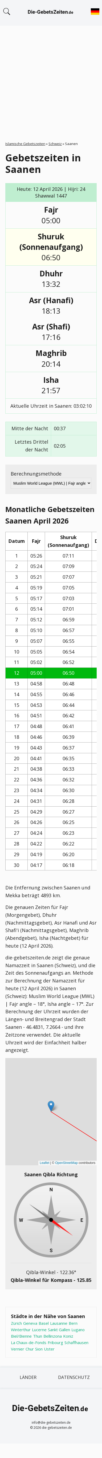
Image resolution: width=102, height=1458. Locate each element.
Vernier (17, 1349)
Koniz (68, 1336)
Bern (73, 1323)
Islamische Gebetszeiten (25, 143)
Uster (49, 1349)
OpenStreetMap (66, 1163)
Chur (30, 1349)
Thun (37, 1336)
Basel (44, 1323)
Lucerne (39, 1329)
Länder (28, 1377)
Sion (39, 1349)
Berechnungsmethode (36, 473)
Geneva (30, 1323)
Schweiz (55, 143)
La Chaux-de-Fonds (28, 1342)
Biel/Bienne (21, 1336)
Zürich (16, 1323)
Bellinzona (52, 1336)
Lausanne (58, 1323)
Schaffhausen (76, 1342)
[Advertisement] (50, 78)
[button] (51, 1106)
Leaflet (44, 1163)
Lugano (78, 1329)
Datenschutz (74, 1377)
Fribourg (55, 1342)
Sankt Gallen (59, 1329)
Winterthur (21, 1329)
